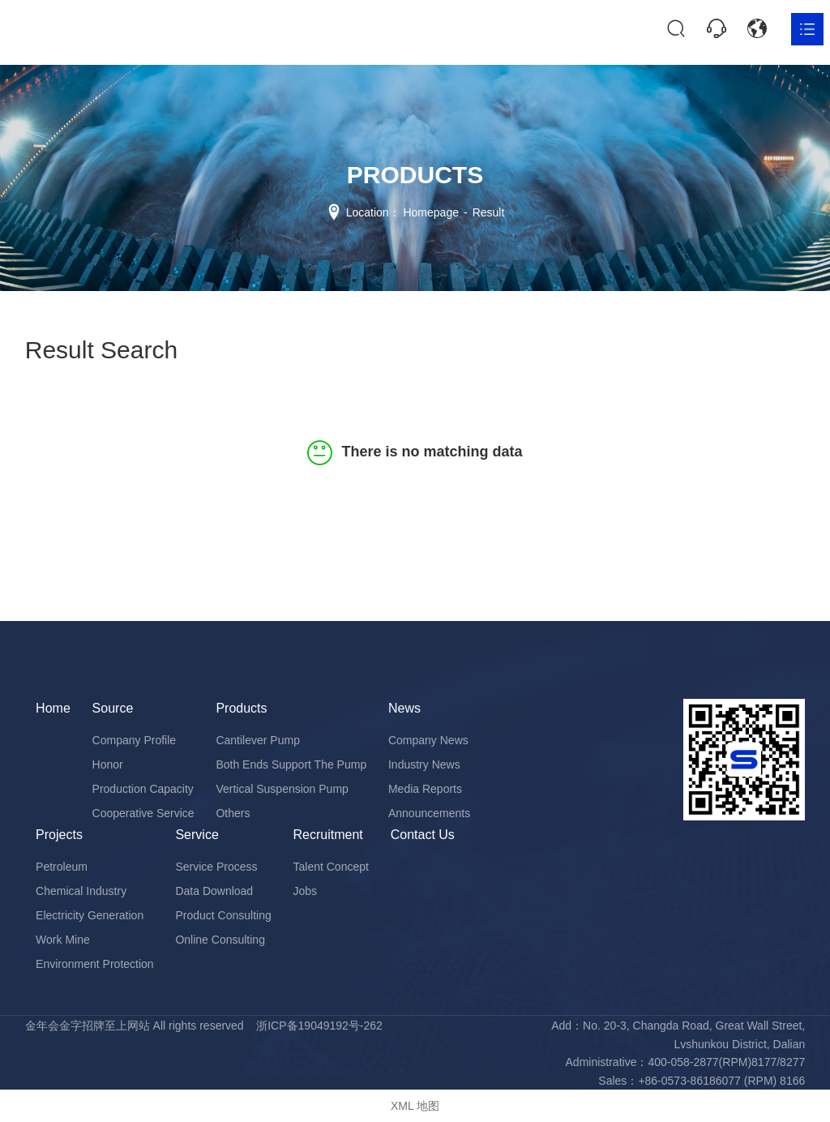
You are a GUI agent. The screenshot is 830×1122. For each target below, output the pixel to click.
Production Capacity (143, 788)
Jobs (305, 890)
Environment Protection (95, 963)
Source (113, 708)
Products (241, 708)
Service (196, 835)
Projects (59, 835)
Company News (428, 740)
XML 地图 (415, 1105)
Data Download (214, 890)
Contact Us (423, 835)
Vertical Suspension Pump (282, 788)
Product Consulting (223, 915)
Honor (107, 764)
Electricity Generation (89, 915)
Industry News (424, 764)
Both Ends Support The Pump (291, 764)
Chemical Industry (81, 890)
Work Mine (63, 939)
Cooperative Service (143, 813)
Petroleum (62, 866)
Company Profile (134, 740)
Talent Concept (331, 866)
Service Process (216, 866)
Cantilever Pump (258, 740)
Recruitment (328, 835)
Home (53, 708)
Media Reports (425, 788)
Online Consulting (220, 939)
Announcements (429, 813)
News (404, 708)
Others (233, 813)
